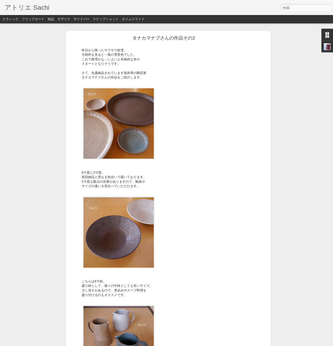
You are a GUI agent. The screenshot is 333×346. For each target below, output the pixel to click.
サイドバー (82, 19)
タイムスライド (133, 19)
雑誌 (51, 19)
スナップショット (106, 19)
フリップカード (33, 19)
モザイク (63, 19)
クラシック (10, 19)
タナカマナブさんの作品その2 (163, 35)
